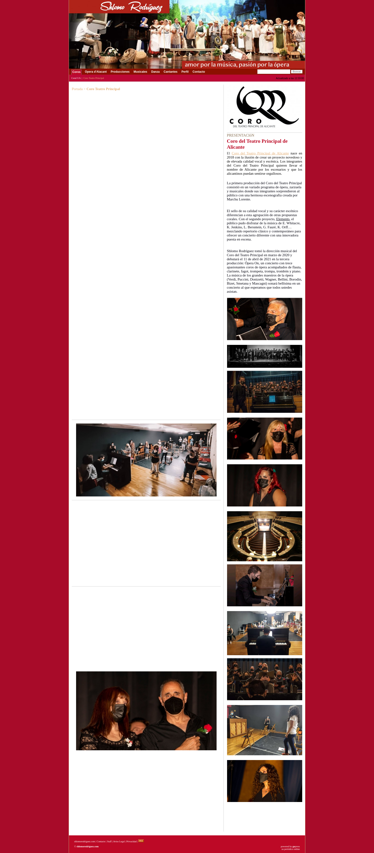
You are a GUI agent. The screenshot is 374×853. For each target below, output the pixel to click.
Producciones (120, 71)
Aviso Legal (119, 841)
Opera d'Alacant (95, 71)
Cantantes (170, 71)
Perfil (185, 71)
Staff (109, 841)
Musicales (140, 71)
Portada (77, 89)
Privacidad (131, 841)
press (296, 846)
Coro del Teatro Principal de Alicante (260, 153)
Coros (76, 72)
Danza (156, 71)
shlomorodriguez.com (84, 841)
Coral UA (76, 78)
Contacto (199, 71)
